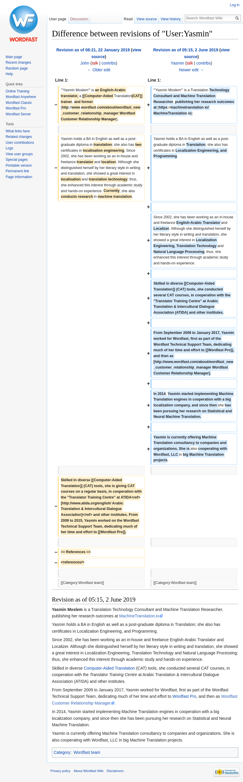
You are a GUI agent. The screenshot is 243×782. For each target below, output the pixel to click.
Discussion (79, 19)
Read (128, 19)
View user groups (19, 154)
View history (171, 19)
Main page (14, 57)
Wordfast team (87, 752)
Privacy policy (60, 771)
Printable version (19, 165)
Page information (19, 177)
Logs (9, 148)
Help (9, 74)
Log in (234, 5)
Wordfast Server (18, 114)
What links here (18, 131)
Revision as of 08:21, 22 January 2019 (93, 50)
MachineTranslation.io (139, 616)
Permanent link (17, 171)
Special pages (17, 160)
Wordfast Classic (19, 103)
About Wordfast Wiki (88, 771)
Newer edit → (191, 69)
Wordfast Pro (184, 696)
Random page (17, 68)
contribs (108, 63)
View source (146, 19)
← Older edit (99, 69)
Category (62, 752)
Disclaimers (115, 771)
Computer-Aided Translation (109, 668)
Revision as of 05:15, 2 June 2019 (185, 50)
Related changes (19, 137)
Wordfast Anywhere (21, 97)
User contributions (20, 143)
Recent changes (18, 62)
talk (95, 63)
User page (57, 19)
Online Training (17, 91)
